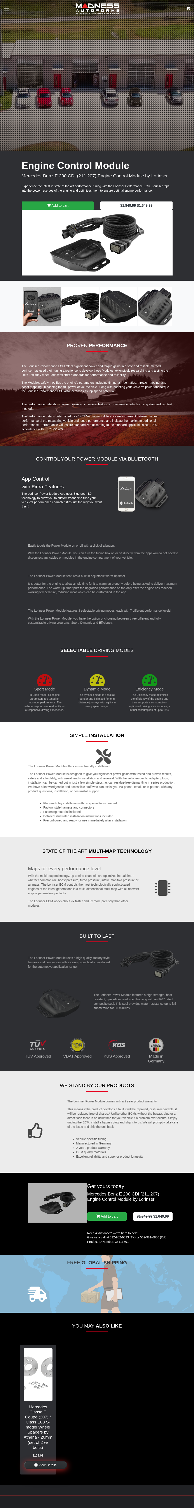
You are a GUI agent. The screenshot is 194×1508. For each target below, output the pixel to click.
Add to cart (57, 205)
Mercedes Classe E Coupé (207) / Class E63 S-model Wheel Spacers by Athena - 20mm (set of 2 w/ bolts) (38, 1427)
